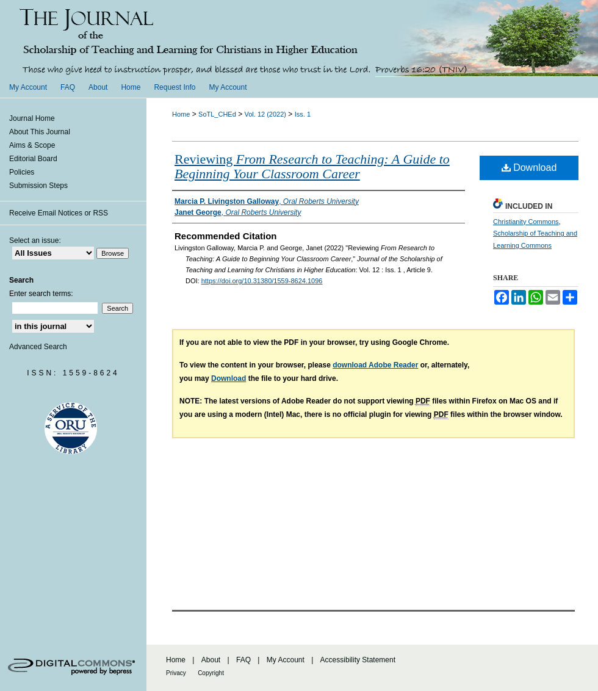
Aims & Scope (32, 145)
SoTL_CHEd (217, 114)
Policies (21, 172)
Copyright (211, 673)
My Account (285, 660)
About (210, 660)
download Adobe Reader (375, 365)
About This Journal (39, 132)
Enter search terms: (41, 293)
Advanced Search (38, 346)
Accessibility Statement (357, 660)
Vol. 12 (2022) (266, 114)
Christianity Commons (526, 221)
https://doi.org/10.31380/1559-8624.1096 (262, 280)
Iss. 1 (303, 114)
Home (181, 114)
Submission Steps (38, 185)
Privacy (176, 673)
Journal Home (32, 118)
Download (529, 167)
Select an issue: (35, 240)
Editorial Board (33, 158)
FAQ (243, 660)
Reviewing (312, 166)
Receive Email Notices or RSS (58, 213)
